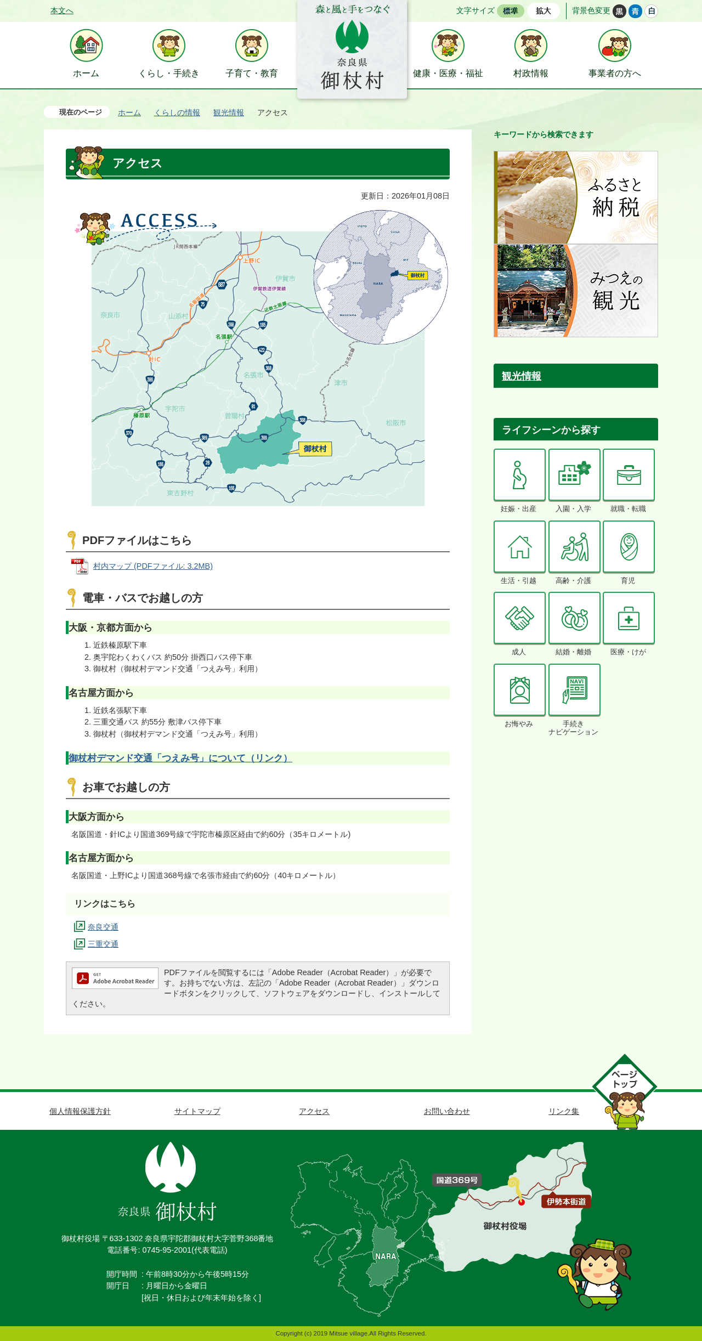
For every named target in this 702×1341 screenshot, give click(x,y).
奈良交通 (103, 927)
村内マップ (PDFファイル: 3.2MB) (153, 566)
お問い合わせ (447, 1111)
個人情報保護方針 (80, 1111)
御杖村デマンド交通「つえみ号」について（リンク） (180, 757)
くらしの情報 (177, 112)
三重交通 (103, 944)
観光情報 (228, 112)
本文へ (61, 10)
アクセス (314, 1111)
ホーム (129, 112)
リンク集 (563, 1111)
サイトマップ (197, 1111)
